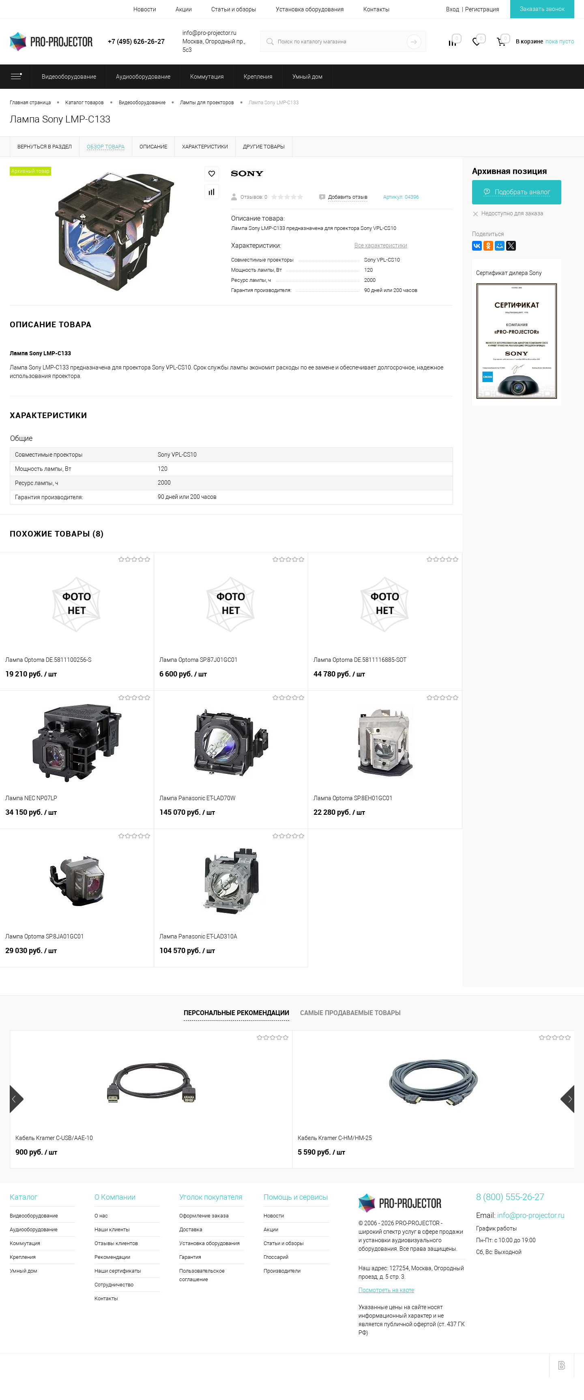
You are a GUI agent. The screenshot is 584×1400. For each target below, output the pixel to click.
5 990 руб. (462, 1152)
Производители (282, 1271)
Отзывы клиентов (116, 1243)
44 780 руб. (385, 678)
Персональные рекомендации (236, 1012)
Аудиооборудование (34, 1229)
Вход (452, 9)
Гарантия (190, 1257)
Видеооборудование (34, 1216)
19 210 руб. (76, 678)
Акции (184, 9)
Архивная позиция (509, 171)
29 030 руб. (76, 955)
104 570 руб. (231, 955)
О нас (101, 1216)
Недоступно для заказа (507, 213)
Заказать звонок (542, 9)
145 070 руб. (231, 817)
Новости (144, 9)
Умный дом (23, 1271)
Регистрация (482, 9)
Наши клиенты (112, 1229)
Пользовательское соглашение (202, 1275)
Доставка (190, 1229)
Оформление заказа (204, 1216)
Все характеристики (380, 245)
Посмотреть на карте (386, 1290)
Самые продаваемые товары (350, 1012)
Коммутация (25, 1243)
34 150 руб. (76, 817)
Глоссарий (276, 1257)
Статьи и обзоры (233, 9)
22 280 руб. (385, 817)
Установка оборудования (310, 9)
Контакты (376, 9)
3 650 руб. (321, 1152)
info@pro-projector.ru (531, 1215)
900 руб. (36, 1152)
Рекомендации (112, 1257)
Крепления (23, 1257)
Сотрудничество (113, 1285)
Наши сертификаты (117, 1271)
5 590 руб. (180, 1152)
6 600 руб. (231, 678)
